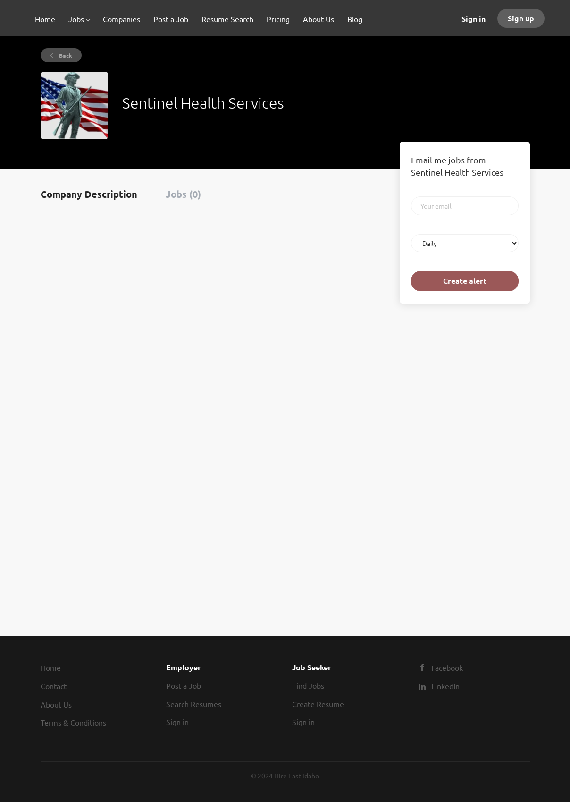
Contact (54, 686)
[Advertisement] (428, 459)
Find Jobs (308, 685)
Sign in (473, 19)
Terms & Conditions (73, 722)
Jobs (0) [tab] (183, 194)
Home (51, 667)
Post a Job (183, 685)
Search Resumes (193, 704)
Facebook (447, 667)
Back (65, 55)
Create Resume (318, 704)
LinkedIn (445, 686)
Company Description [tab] (89, 194)
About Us (56, 704)
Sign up (521, 18)
